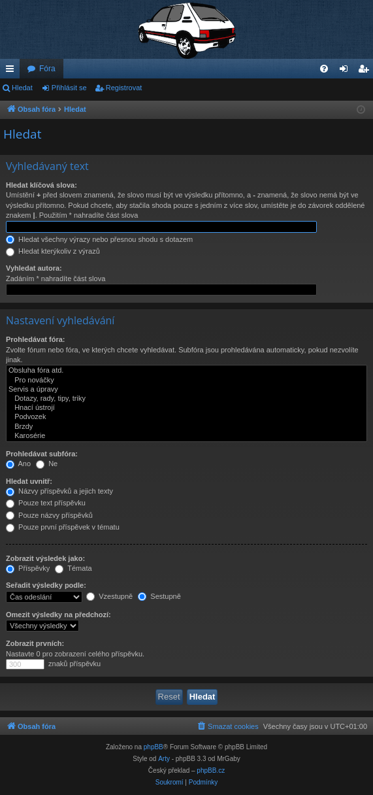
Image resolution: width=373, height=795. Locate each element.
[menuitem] (324, 68)
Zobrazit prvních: (35, 643)
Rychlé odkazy (12, 71)
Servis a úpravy (186, 389)
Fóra (47, 68)
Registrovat (124, 88)
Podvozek (186, 417)
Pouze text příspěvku (46, 503)
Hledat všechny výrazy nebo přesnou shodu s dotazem (99, 239)
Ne (46, 463)
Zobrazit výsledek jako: (45, 558)
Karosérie (186, 436)
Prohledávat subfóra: (42, 454)
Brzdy (186, 426)
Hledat (22, 88)
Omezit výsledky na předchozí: (58, 614)
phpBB (153, 747)
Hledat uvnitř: (29, 481)
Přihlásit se (69, 88)
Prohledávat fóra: (35, 339)
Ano (18, 463)
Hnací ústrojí (186, 408)
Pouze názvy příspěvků (49, 515)
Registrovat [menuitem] (366, 71)
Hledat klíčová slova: (41, 185)
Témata (73, 568)
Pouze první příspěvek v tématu (63, 527)
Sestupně (159, 596)
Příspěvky (28, 568)
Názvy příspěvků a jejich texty (59, 491)
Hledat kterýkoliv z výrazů (53, 251)
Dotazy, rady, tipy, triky (186, 398)
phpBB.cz (211, 770)
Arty (164, 758)
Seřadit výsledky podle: (46, 585)
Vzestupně (109, 596)
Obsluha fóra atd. (186, 370)
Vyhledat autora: (34, 268)
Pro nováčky (186, 380)
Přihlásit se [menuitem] (346, 71)
